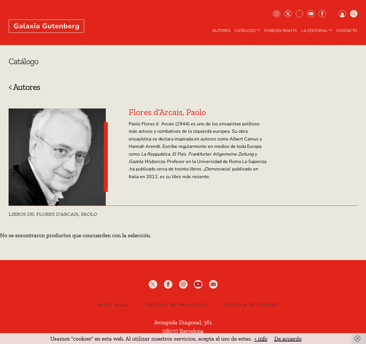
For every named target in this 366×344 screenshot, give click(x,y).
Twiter (288, 13)
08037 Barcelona (183, 330)
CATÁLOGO (248, 31)
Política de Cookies (251, 305)
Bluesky (299, 13)
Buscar (353, 13)
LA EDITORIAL (317, 31)
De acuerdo (288, 338)
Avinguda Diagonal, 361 (183, 322)
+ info (260, 338)
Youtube (311, 13)
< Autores (24, 87)
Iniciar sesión (342, 13)
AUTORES (221, 31)
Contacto (346, 31)
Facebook (322, 13)
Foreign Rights (280, 31)
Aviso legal (113, 305)
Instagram (276, 13)
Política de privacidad (177, 305)
